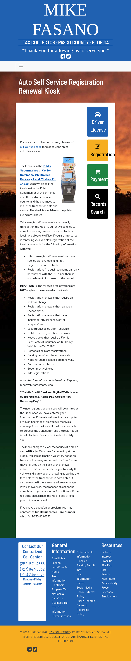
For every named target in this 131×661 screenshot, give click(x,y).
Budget (55, 636)
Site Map (106, 565)
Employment (109, 596)
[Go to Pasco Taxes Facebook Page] (63, 56)
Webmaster (108, 578)
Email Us (106, 561)
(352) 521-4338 (32, 563)
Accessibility (109, 583)
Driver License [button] (98, 122)
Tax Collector (59, 632)
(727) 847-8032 (32, 569)
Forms (81, 583)
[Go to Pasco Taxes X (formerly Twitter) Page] (68, 56)
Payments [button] (99, 175)
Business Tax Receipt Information (60, 607)
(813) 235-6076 (32, 574)
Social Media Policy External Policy (86, 592)
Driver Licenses (61, 616)
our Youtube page (31, 146)
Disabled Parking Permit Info (86, 565)
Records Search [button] (98, 204)
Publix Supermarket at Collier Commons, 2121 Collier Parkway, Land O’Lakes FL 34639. (38, 174)
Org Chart (69, 636)
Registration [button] (99, 150)
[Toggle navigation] (21, 66)
